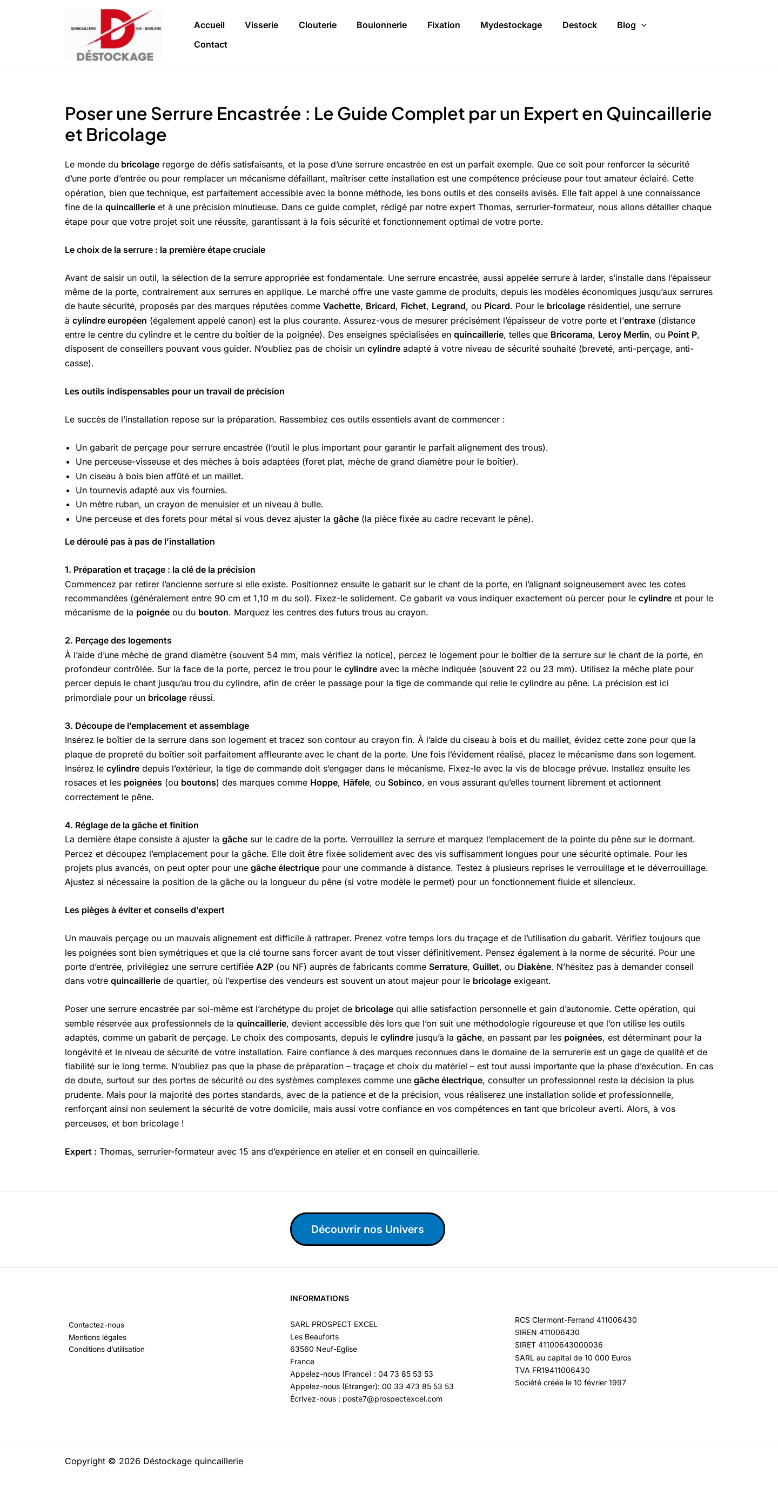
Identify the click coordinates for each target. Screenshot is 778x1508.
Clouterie (307, 34)
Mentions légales (94, 1337)
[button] (611, 35)
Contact (649, 34)
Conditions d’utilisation (104, 1350)
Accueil (207, 34)
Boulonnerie (368, 34)
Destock (553, 34)
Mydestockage (489, 34)
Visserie (255, 34)
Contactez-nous (93, 1325)
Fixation (425, 34)
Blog (601, 35)
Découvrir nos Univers (371, 1229)
